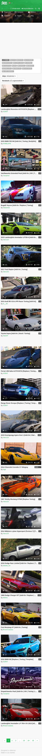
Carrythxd (6, 175)
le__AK (5, 304)
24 (28, 740)
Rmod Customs (8, 629)
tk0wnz (5, 597)
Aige (4, 469)
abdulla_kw (6, 565)
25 (33, 740)
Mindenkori (9, 76)
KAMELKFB (7, 143)
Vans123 (6, 239)
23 (24, 740)
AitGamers (6, 207)
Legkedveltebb (13, 81)
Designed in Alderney (8, 750)
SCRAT (5, 111)
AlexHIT (5, 336)
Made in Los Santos (8, 753)
